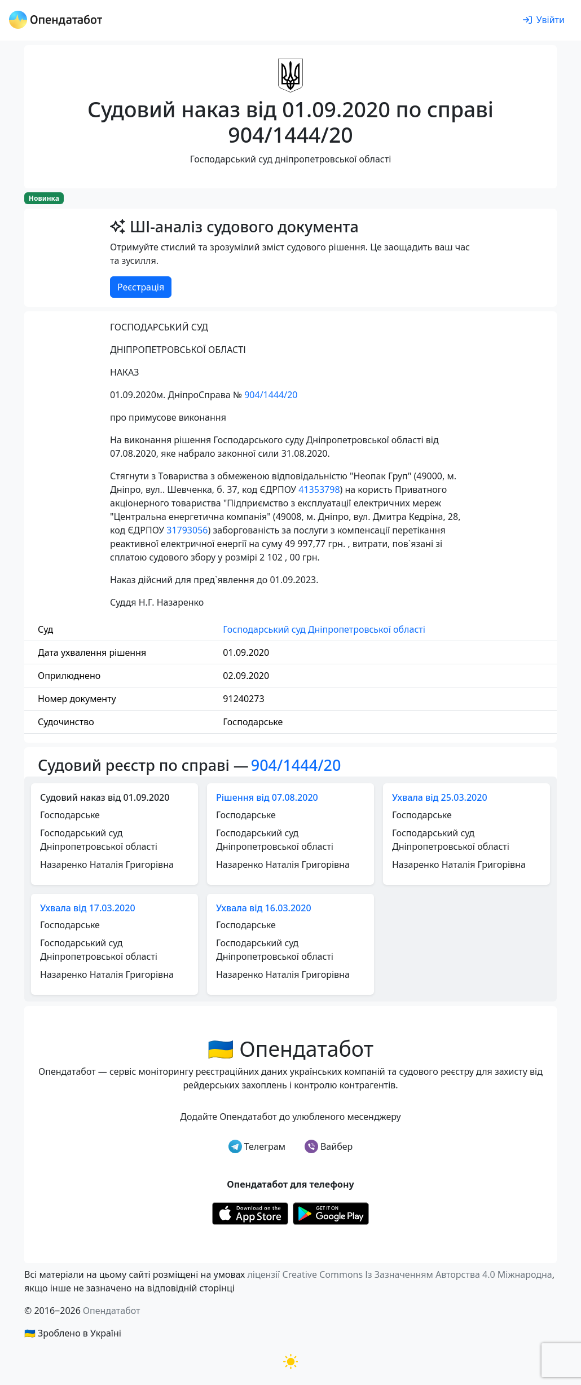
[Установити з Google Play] (330, 1212)
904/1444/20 (270, 395)
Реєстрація (140, 287)
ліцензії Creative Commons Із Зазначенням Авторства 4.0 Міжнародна (399, 1274)
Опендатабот (111, 1310)
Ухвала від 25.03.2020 (439, 797)
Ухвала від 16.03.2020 (263, 908)
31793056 (187, 530)
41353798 (319, 489)
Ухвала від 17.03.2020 (87, 908)
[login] (544, 20)
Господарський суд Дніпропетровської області (324, 629)
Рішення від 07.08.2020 (267, 797)
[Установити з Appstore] (250, 1212)
